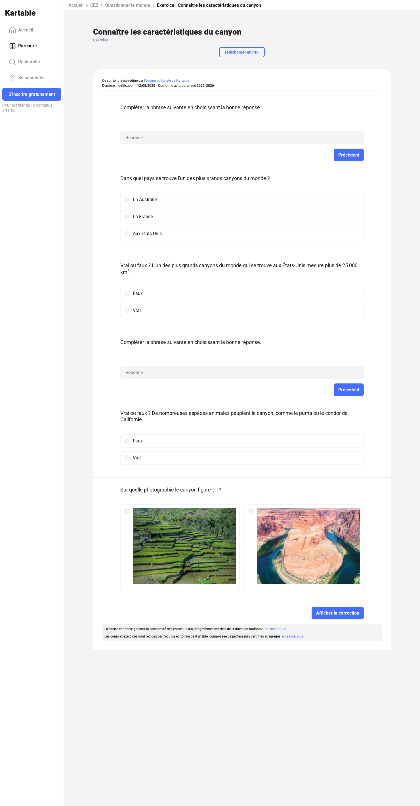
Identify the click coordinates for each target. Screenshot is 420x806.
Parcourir (23, 46)
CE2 (94, 5)
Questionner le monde (127, 5)
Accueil (21, 30)
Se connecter (27, 77)
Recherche (24, 61)
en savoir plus (275, 629)
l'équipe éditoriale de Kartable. (167, 81)
